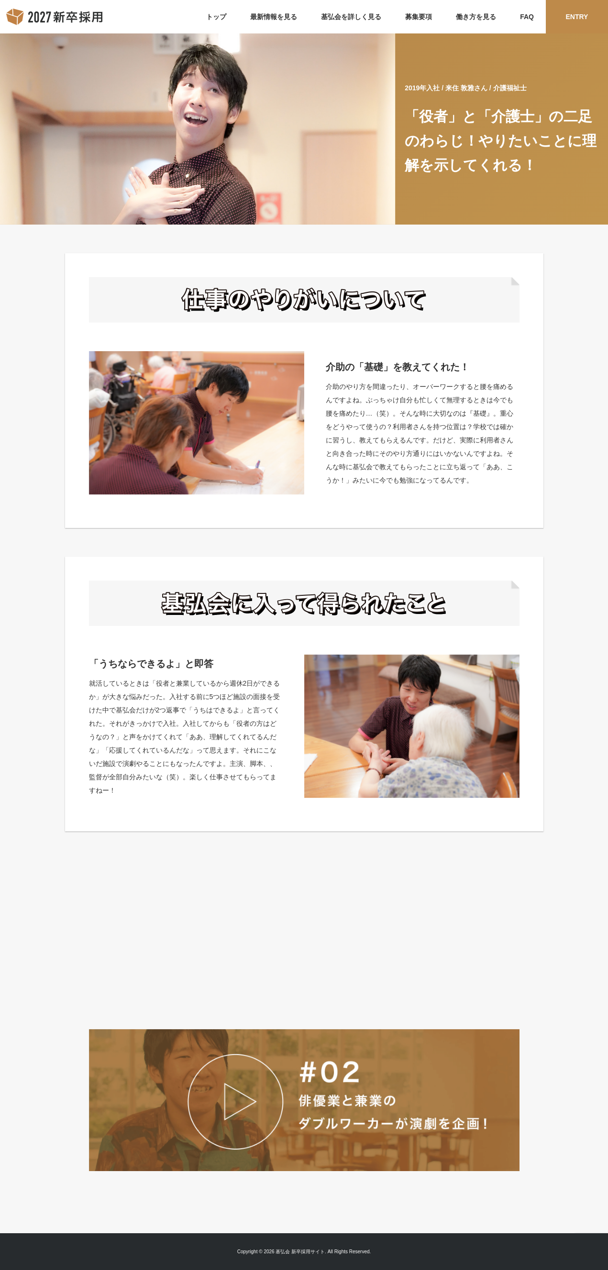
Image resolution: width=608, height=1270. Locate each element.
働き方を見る (476, 17)
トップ (216, 17)
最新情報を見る (273, 17)
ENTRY (577, 17)
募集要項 (418, 17)
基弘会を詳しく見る (351, 17)
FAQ (527, 17)
